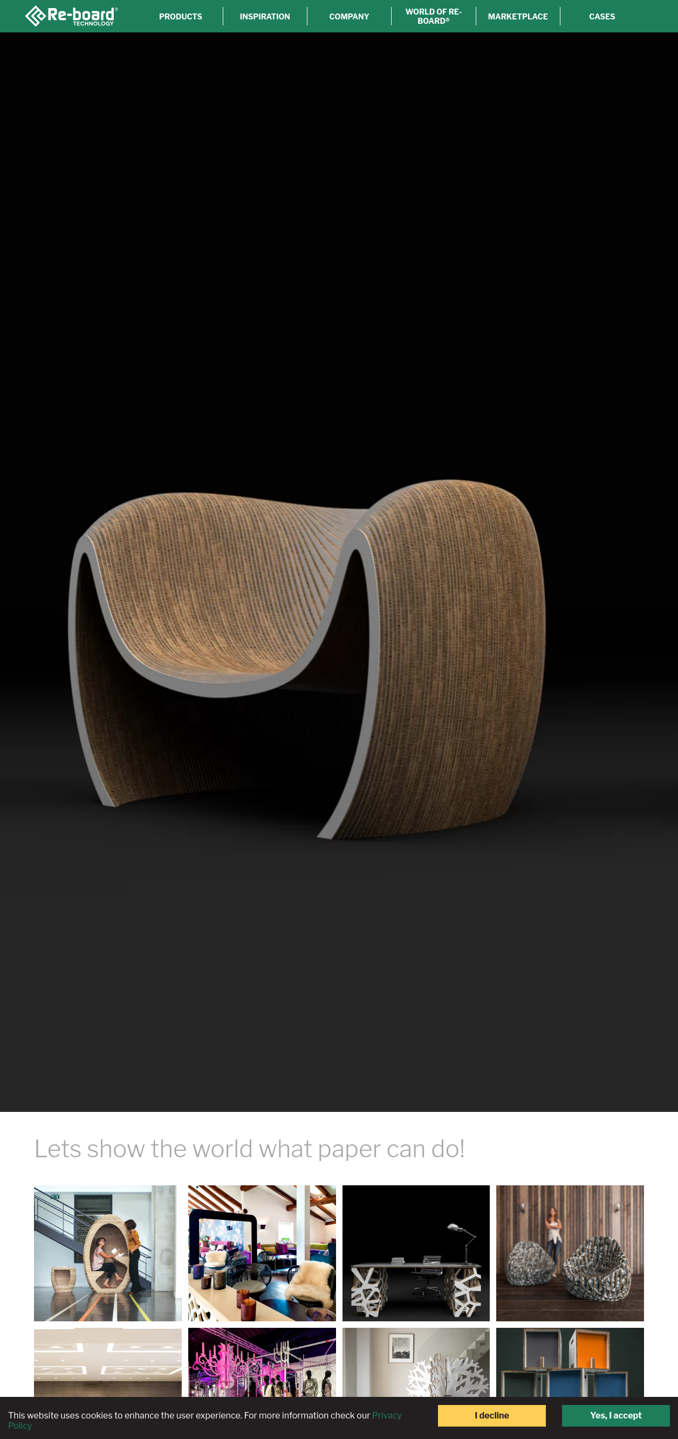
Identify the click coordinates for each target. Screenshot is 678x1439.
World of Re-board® (430, 16)
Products (173, 16)
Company (345, 16)
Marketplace (516, 16)
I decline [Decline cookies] (492, 1415)
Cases (601, 16)
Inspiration (259, 16)
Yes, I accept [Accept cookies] (616, 1415)
